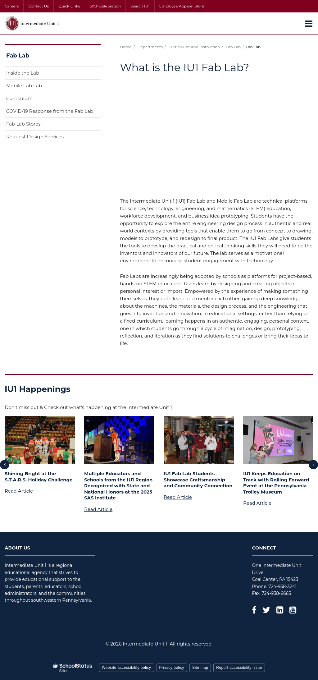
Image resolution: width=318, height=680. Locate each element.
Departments (150, 46)
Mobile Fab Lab (24, 86)
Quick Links (69, 6)
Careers (12, 6)
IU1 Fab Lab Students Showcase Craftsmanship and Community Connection (198, 480)
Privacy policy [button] (171, 667)
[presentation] (4, 464)
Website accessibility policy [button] (126, 667)
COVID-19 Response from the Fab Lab (49, 111)
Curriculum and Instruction (194, 46)
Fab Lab (233, 46)
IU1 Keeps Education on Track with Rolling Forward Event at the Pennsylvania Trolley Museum (276, 483)
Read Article (19, 491)
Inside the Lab (22, 73)
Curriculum (19, 98)
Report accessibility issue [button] (239, 667)
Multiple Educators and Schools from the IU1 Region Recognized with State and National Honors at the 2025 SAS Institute (118, 486)
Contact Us (38, 6)
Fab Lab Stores (23, 124)
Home (125, 46)
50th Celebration (105, 6)
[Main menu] (308, 23)
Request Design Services (35, 137)
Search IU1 (140, 6)
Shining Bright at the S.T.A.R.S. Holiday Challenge (39, 477)
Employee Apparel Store (181, 6)
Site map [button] (200, 667)
